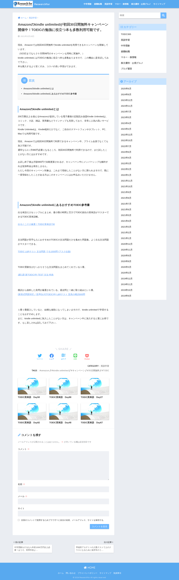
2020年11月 (127, 252)
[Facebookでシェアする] (51, 356)
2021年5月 (126, 217)
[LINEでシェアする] (75, 356)
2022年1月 (126, 176)
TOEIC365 (126, 34)
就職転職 (98, 4)
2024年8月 (126, 95)
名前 (21, 484)
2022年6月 (126, 153)
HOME (89, 567)
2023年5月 (126, 118)
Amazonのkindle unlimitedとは (38, 88)
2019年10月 (127, 292)
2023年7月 (126, 112)
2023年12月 (127, 101)
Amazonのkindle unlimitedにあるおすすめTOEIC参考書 (50, 94)
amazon (44, 370)
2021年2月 (126, 234)
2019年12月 (127, 281)
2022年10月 (127, 141)
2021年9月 (126, 194)
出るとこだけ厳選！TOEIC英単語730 (36, 224)
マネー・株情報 (122, 4)
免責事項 (117, 573)
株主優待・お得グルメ (141, 4)
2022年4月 (126, 159)
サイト (21, 508)
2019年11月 (127, 287)
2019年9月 (126, 298)
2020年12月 (127, 246)
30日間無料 (93, 370)
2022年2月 (126, 170)
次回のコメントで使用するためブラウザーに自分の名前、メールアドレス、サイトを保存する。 (63, 520)
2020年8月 (126, 263)
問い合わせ (71, 573)
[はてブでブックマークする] (63, 356)
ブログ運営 (126, 69)
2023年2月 (126, 130)
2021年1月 (126, 240)
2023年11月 (127, 106)
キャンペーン (78, 370)
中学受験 (87, 4)
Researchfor (33, 4)
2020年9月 (126, 258)
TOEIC (106, 370)
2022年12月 (127, 135)
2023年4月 (126, 124)
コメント (24, 448)
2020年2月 (126, 275)
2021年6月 (126, 211)
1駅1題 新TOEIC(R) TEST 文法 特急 (36, 274)
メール (22, 496)
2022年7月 (126, 147)
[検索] (163, 15)
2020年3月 (126, 269)
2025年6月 (126, 89)
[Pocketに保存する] (87, 356)
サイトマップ (159, 4)
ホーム (61, 573)
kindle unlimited (60, 370)
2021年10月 (127, 188)
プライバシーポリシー (87, 573)
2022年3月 (126, 165)
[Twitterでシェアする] (40, 356)
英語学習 (108, 4)
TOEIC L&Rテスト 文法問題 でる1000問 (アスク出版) (44, 251)
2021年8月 (126, 199)
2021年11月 (127, 182)
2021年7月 (126, 205)
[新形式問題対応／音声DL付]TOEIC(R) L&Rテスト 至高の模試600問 (51, 294)
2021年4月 (126, 223)
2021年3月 (126, 229)
